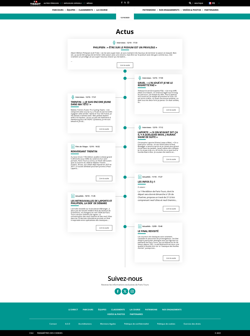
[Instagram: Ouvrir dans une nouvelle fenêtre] (128, 3)
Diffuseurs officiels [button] (73, 3)
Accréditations (85, 323)
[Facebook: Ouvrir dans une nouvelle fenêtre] (122, 3)
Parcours (88, 309)
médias (90, 3)
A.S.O (67, 323)
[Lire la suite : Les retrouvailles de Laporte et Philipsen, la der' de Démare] (91, 212)
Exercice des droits (192, 323)
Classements (86, 9)
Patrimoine (149, 9)
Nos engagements (169, 9)
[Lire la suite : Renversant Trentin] (91, 163)
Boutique (199, 3)
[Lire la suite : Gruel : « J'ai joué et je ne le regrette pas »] (158, 94)
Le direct (73, 309)
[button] (190, 3)
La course (135, 309)
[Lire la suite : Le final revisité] (158, 242)
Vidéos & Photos (192, 9)
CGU (31, 333)
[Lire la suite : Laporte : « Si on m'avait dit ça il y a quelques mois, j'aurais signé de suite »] (158, 144)
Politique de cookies (166, 323)
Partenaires (211, 9)
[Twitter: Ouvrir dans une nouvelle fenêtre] (125, 3)
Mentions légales (108, 323)
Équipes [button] (71, 9)
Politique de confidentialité (136, 323)
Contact (53, 323)
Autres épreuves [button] (51, 3)
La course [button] (101, 9)
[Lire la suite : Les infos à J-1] (158, 193)
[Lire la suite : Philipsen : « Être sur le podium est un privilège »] (125, 54)
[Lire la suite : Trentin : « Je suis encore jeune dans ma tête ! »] (91, 113)
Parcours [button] (57, 9)
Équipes (102, 309)
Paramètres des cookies (49, 333)
